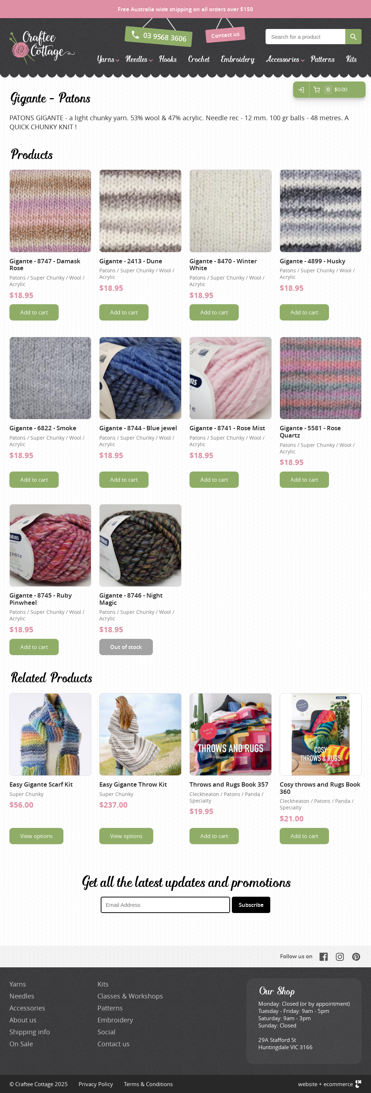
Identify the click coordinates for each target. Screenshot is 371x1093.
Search (353, 36)
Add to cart (34, 312)
